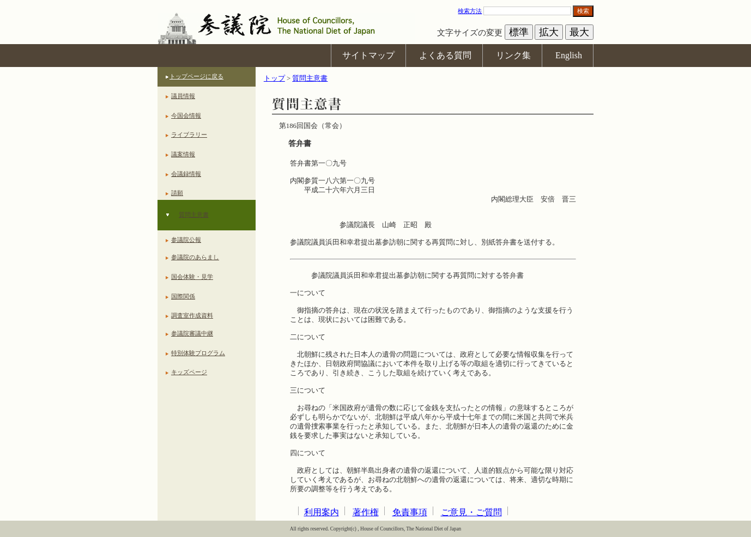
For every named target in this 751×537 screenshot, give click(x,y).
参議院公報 (186, 239)
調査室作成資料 (192, 315)
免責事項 (409, 512)
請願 (177, 193)
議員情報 (183, 96)
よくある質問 (445, 55)
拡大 (549, 32)
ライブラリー (189, 134)
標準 (519, 32)
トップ (274, 78)
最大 (579, 32)
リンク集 (513, 55)
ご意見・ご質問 (471, 512)
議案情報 (183, 154)
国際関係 (183, 296)
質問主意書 (194, 214)
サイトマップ (368, 55)
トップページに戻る (196, 76)
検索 (583, 11)
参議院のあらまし (195, 257)
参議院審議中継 (192, 333)
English (568, 55)
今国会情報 (186, 115)
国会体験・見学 (192, 276)
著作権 (366, 512)
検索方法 (470, 11)
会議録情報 (186, 173)
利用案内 (321, 512)
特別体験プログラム (198, 353)
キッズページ (189, 372)
